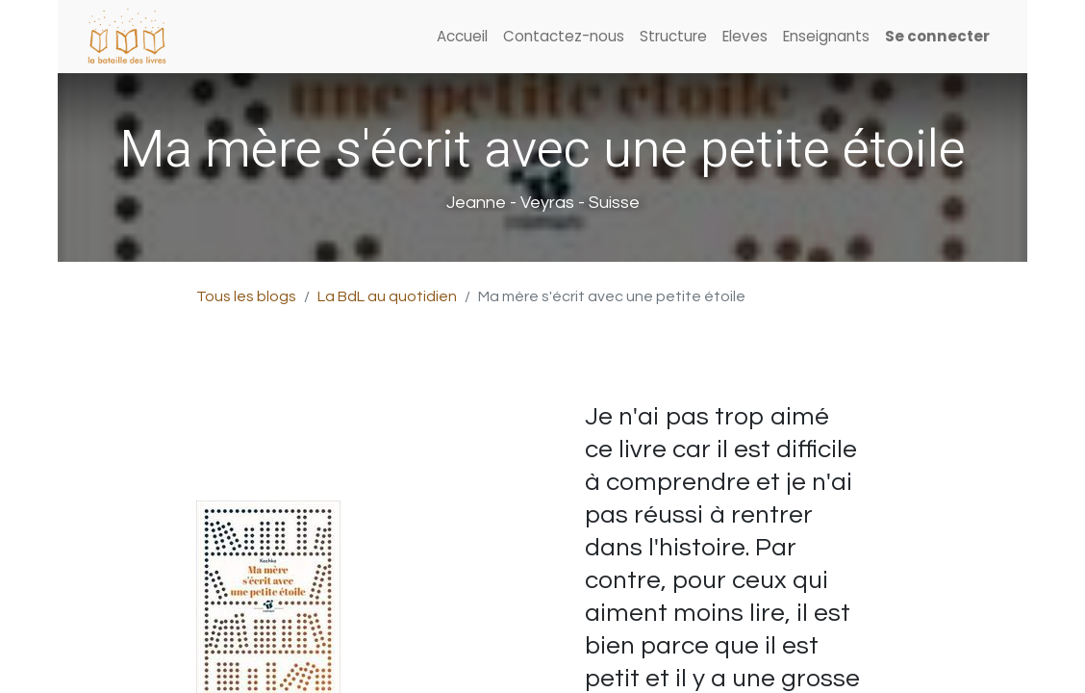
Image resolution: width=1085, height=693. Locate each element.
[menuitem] (462, 37)
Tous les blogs (246, 296)
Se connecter (937, 36)
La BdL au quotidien (387, 296)
